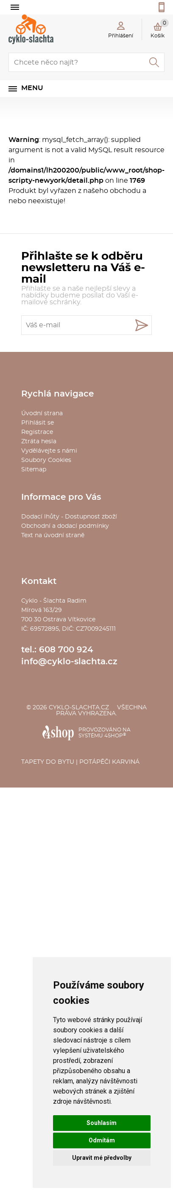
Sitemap (33, 470)
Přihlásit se (37, 423)
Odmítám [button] (102, 1140)
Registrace (37, 432)
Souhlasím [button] (101, 1122)
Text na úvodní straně (52, 535)
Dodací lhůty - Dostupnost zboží (69, 517)
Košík (160, 28)
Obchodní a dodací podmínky (65, 526)
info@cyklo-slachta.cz (69, 661)
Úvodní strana (42, 413)
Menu (32, 88)
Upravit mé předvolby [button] (101, 1157)
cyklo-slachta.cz (79, 708)
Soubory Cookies (46, 460)
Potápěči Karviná (109, 762)
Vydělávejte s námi (49, 451)
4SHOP (115, 735)
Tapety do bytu (47, 762)
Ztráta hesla (38, 442)
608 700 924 (66, 650)
